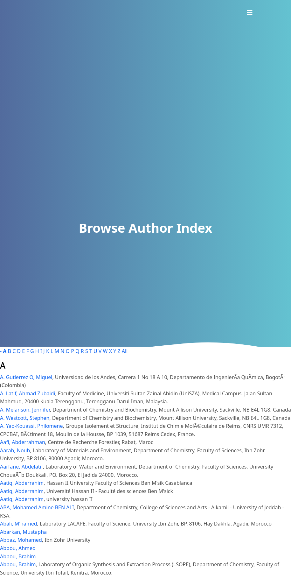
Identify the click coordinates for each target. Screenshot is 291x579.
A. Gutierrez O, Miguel (26, 377)
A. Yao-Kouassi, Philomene (31, 425)
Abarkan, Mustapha (23, 531)
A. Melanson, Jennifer (25, 409)
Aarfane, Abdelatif (21, 466)
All (125, 351)
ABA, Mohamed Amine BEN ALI (37, 507)
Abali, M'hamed (18, 523)
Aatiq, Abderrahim (22, 482)
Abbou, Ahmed (18, 548)
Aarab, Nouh (15, 450)
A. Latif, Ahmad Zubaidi (27, 393)
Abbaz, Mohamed (21, 539)
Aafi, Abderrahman (22, 442)
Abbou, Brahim (18, 556)
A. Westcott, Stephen (24, 417)
